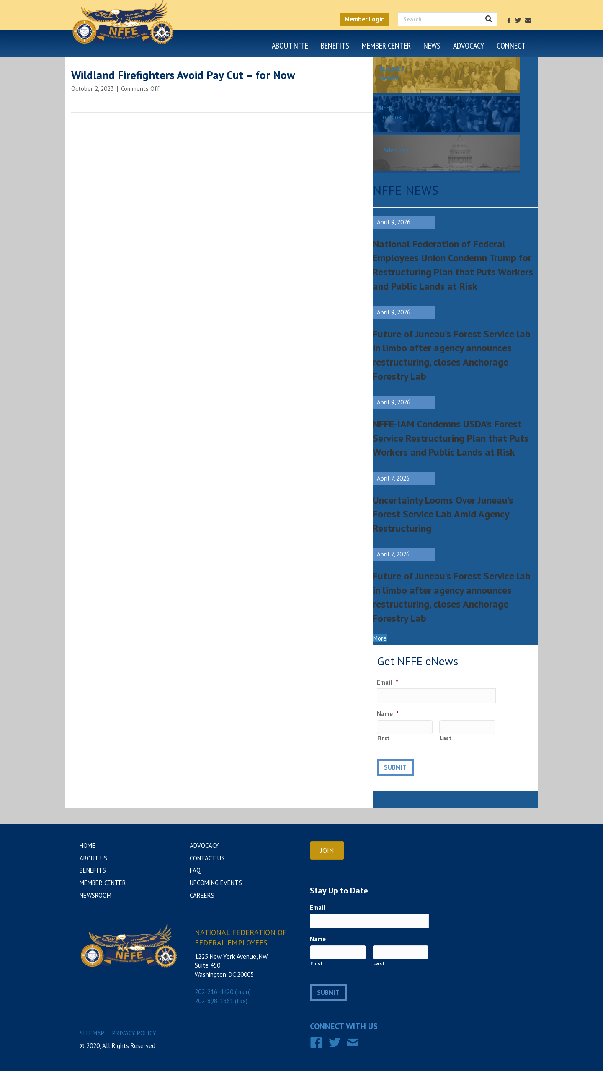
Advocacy (468, 45)
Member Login (365, 19)
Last (446, 738)
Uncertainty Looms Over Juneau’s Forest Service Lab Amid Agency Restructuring (443, 514)
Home (87, 846)
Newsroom (95, 895)
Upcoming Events (216, 883)
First (383, 738)
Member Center (386, 45)
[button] (380, 638)
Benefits (335, 45)
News (432, 45)
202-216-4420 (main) (223, 992)
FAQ (195, 870)
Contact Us (207, 858)
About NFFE (290, 45)
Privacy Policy (134, 1033)
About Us (93, 858)
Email (387, 682)
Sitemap (92, 1033)
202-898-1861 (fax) (221, 1001)
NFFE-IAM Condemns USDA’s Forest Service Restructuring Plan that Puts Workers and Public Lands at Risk (451, 437)
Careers (202, 895)
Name (388, 714)
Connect (511, 45)
